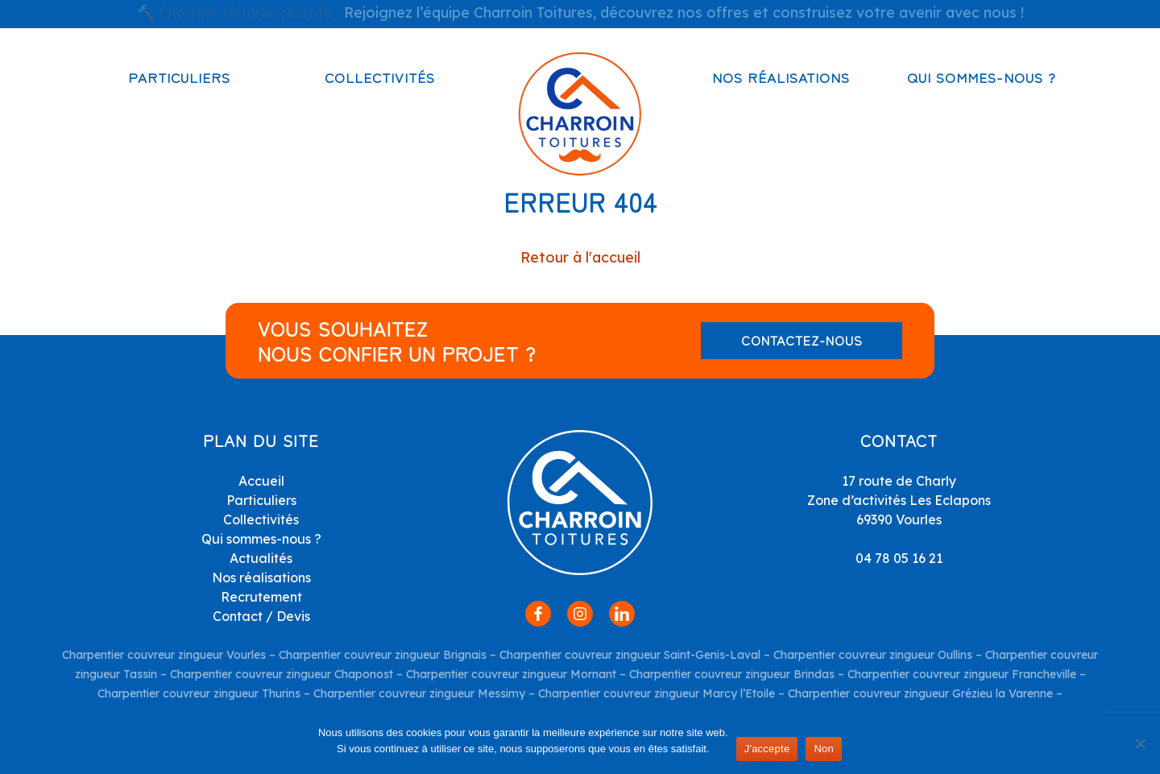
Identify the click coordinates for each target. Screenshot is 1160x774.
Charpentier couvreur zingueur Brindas (732, 674)
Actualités (261, 558)
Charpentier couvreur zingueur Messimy (419, 693)
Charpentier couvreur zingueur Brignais (383, 655)
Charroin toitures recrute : (249, 12)
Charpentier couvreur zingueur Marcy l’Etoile (656, 693)
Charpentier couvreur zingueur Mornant (511, 674)
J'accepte (767, 749)
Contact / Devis (261, 616)
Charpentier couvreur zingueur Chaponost (281, 674)
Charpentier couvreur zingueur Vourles (164, 655)
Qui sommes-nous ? (981, 77)
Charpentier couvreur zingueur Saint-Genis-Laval (629, 655)
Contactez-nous (802, 340)
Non (824, 749)
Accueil (261, 481)
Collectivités (380, 77)
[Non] (1140, 743)
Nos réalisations (781, 77)
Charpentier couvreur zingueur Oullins (872, 655)
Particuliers (179, 77)
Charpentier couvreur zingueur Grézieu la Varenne (920, 693)
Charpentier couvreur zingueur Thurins (198, 693)
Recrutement (261, 597)
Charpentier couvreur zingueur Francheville (961, 674)
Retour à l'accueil (580, 257)
